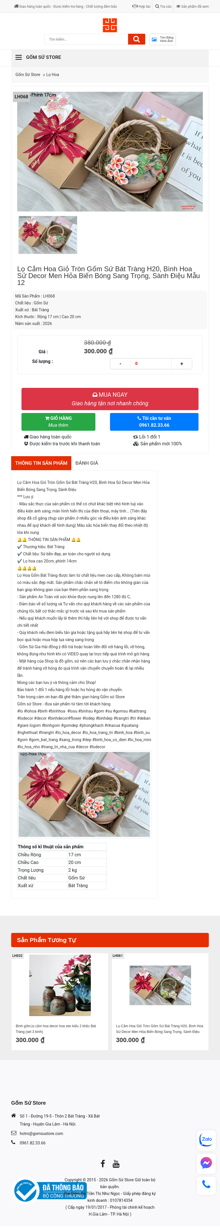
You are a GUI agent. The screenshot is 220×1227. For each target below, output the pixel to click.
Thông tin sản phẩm (42, 463)
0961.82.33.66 (33, 1144)
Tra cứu (163, 7)
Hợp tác (141, 7)
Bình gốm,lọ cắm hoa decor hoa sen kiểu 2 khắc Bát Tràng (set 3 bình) (56, 1030)
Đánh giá (91, 463)
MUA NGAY (110, 399)
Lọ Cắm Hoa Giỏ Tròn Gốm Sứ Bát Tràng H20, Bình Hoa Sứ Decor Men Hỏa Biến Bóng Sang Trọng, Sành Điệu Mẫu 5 (159, 1030)
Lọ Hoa (52, 74)
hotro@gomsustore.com (41, 1134)
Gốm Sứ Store (27, 74)
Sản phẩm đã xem (192, 7)
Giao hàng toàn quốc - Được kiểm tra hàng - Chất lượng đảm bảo (65, 7)
